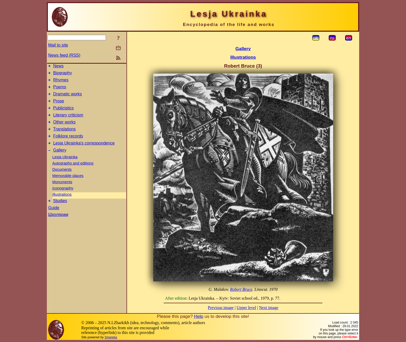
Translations (64, 137)
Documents (62, 179)
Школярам (58, 225)
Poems (59, 90)
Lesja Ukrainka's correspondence (84, 152)
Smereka (111, 337)
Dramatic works (67, 98)
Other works (64, 129)
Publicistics (63, 113)
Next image (268, 307)
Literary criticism (68, 121)
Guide (53, 218)
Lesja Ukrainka (65, 167)
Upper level (246, 307)
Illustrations (62, 204)
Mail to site (58, 45)
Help (198, 316)
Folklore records (68, 144)
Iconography (62, 198)
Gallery (59, 160)
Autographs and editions (72, 173)
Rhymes (60, 82)
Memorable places (68, 186)
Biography (62, 74)
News (58, 66)
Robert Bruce (241, 289)
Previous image (221, 307)
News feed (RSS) (64, 55)
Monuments (62, 192)
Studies (60, 211)
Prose (58, 105)
